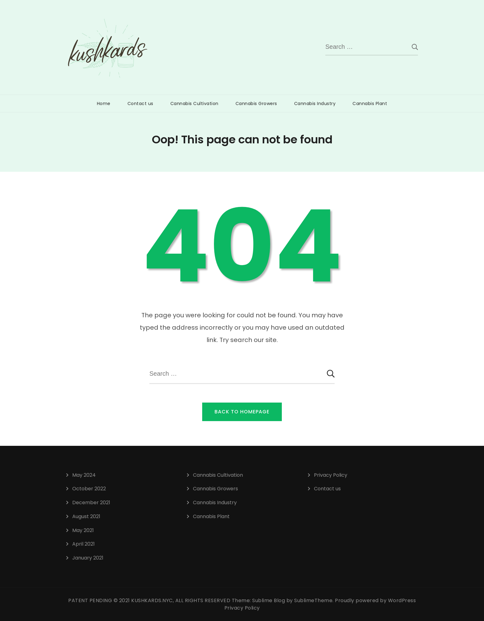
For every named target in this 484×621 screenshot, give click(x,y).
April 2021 (83, 543)
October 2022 (89, 488)
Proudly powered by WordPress (375, 600)
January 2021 (87, 557)
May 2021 (83, 530)
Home (104, 103)
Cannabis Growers (256, 103)
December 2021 (91, 502)
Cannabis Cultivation (194, 103)
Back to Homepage (242, 411)
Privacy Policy (330, 475)
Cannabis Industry (315, 103)
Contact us (140, 103)
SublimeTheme (313, 600)
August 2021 (86, 516)
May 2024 (84, 475)
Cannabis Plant (370, 103)
